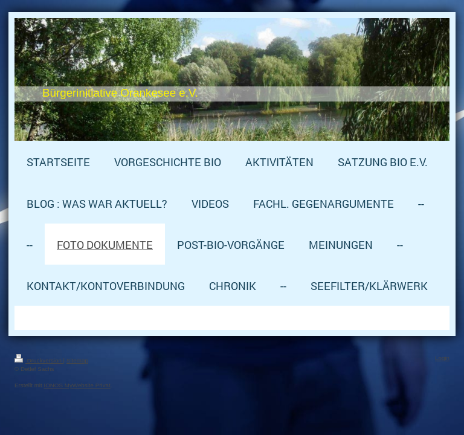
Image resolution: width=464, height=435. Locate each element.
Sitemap (77, 360)
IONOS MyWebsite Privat (77, 385)
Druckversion (38, 360)
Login (442, 358)
